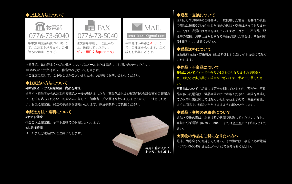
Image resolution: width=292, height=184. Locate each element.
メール (153, 43)
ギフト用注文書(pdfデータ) (95, 52)
